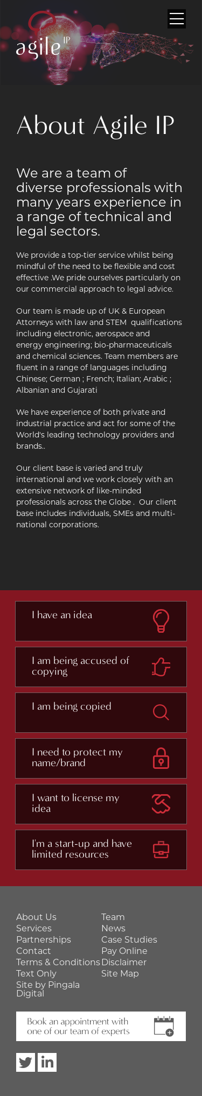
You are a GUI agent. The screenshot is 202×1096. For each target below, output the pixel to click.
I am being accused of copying (80, 666)
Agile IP (43, 35)
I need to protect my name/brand (77, 757)
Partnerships (43, 940)
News (113, 928)
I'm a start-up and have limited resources (82, 849)
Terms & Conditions (58, 962)
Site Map (120, 973)
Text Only (36, 973)
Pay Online (124, 951)
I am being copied (72, 706)
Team (113, 917)
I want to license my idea (76, 803)
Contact (33, 951)
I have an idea (62, 615)
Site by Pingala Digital (48, 989)
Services (34, 928)
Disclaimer (124, 962)
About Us (36, 917)
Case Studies (129, 940)
